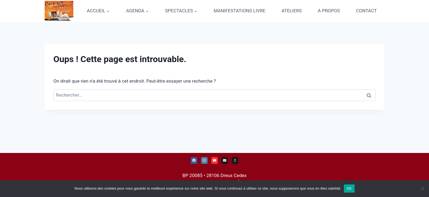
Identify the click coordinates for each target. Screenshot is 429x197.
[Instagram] (204, 160)
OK (349, 188)
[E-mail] (224, 160)
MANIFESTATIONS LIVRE (239, 10)
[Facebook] (194, 160)
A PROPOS (329, 10)
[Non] (422, 188)
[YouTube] (214, 160)
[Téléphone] (235, 160)
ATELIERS (292, 10)
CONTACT (366, 10)
